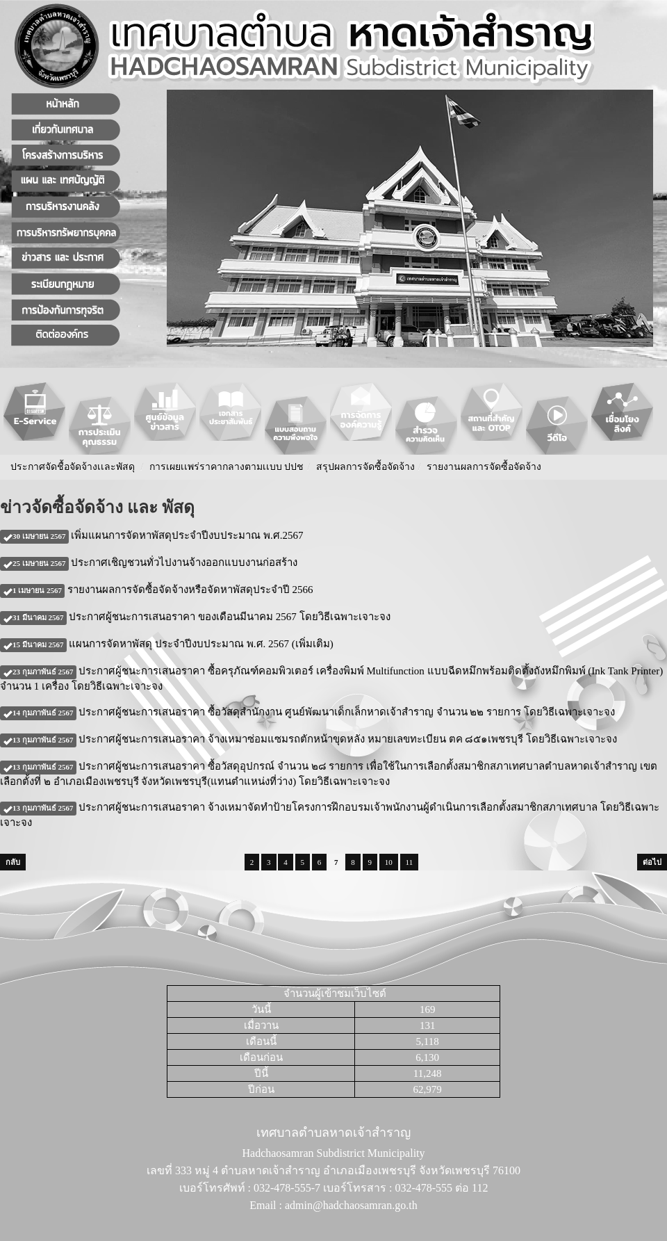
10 (389, 862)
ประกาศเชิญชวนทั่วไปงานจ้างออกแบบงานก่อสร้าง (148, 562)
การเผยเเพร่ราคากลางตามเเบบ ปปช (226, 467)
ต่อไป (652, 862)
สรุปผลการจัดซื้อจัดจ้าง (365, 467)
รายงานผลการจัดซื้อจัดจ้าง (484, 467)
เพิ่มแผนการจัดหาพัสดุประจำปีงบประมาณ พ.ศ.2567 (152, 535)
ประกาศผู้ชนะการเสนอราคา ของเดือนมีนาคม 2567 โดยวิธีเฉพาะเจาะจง (195, 616)
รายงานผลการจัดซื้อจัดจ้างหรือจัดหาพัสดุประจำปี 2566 (156, 589)
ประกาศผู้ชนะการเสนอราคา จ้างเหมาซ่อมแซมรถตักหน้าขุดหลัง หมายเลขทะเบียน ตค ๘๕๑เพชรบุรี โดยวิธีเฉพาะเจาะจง (308, 739)
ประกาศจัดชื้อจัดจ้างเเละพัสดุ (72, 467)
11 (409, 862)
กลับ (13, 862)
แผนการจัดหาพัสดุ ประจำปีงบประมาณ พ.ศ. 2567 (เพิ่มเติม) (167, 643)
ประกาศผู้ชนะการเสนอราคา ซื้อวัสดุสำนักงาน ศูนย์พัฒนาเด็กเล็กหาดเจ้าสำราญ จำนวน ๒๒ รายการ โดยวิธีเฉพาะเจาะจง (307, 711)
